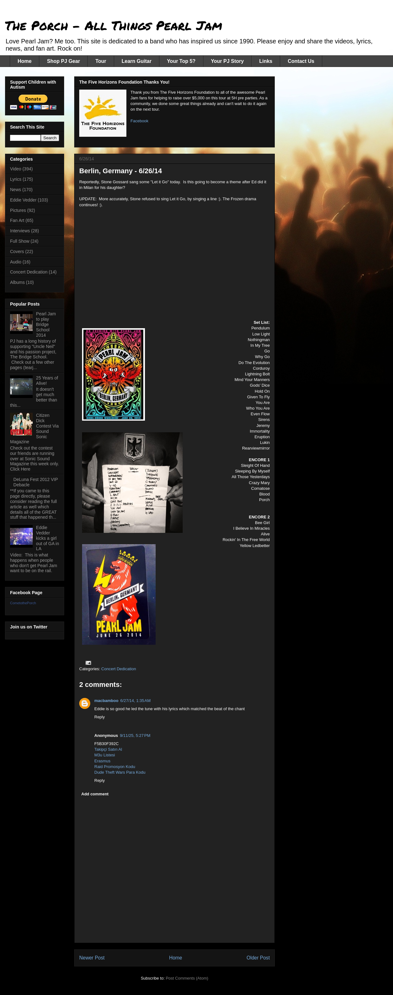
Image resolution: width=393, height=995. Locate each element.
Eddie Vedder (23, 199)
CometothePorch (23, 603)
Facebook (139, 121)
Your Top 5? (181, 61)
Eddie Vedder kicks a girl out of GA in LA (47, 538)
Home (24, 61)
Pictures (18, 210)
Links (265, 61)
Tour (100, 61)
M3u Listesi (104, 755)
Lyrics (15, 179)
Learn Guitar (137, 61)
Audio (15, 261)
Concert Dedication (118, 668)
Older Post (258, 957)
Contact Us (301, 61)
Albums (17, 282)
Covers (17, 251)
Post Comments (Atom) (187, 978)
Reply (99, 717)
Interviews (20, 230)
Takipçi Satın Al (108, 749)
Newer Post (92, 957)
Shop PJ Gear (63, 61)
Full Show (19, 241)
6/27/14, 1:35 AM (135, 700)
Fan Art (17, 220)
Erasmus (102, 761)
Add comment (95, 794)
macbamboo (106, 700)
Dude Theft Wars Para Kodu (120, 772)
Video (15, 168)
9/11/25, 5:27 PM (135, 735)
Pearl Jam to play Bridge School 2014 (46, 324)
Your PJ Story (227, 61)
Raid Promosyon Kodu (114, 766)
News (15, 189)
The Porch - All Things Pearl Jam (113, 25)
